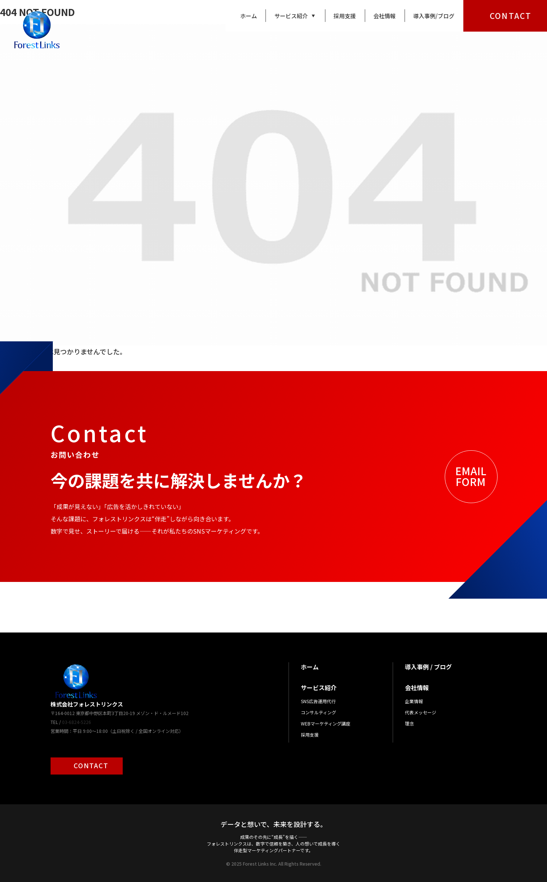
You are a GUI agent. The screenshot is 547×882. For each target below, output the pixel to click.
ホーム (248, 16)
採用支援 (345, 16)
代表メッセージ (420, 712)
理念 (409, 723)
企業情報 (414, 701)
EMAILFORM (470, 476)
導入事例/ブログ (433, 16)
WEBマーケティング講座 (325, 723)
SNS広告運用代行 (318, 701)
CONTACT (510, 15)
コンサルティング (318, 712)
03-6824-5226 (76, 722)
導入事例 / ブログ (428, 666)
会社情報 (384, 16)
